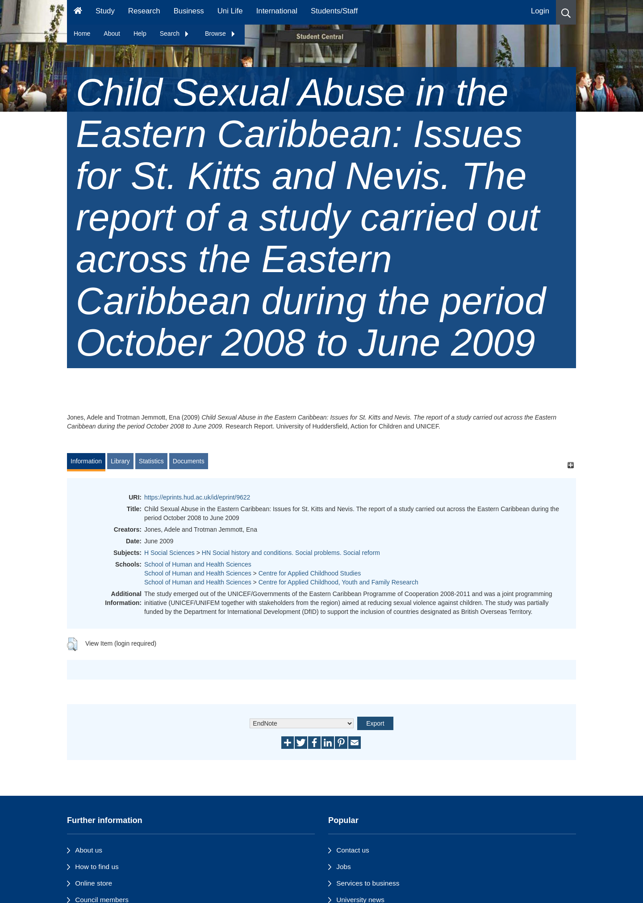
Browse (220, 33)
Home (82, 33)
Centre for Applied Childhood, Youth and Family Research (338, 582)
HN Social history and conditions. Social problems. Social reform (291, 552)
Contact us (352, 850)
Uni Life (230, 11)
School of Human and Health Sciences (197, 564)
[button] (566, 12)
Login (540, 11)
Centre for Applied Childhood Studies (310, 573)
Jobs (343, 866)
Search (174, 33)
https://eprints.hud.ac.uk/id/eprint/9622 (197, 497)
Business (189, 11)
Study (105, 11)
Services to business (367, 883)
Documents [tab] (189, 461)
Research (144, 11)
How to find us (97, 866)
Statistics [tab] (151, 461)
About (112, 33)
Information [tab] (86, 461)
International (276, 11)
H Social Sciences (169, 552)
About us (88, 850)
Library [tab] (120, 461)
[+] (570, 465)
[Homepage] (78, 12)
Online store (93, 883)
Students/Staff (334, 11)
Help (140, 33)
